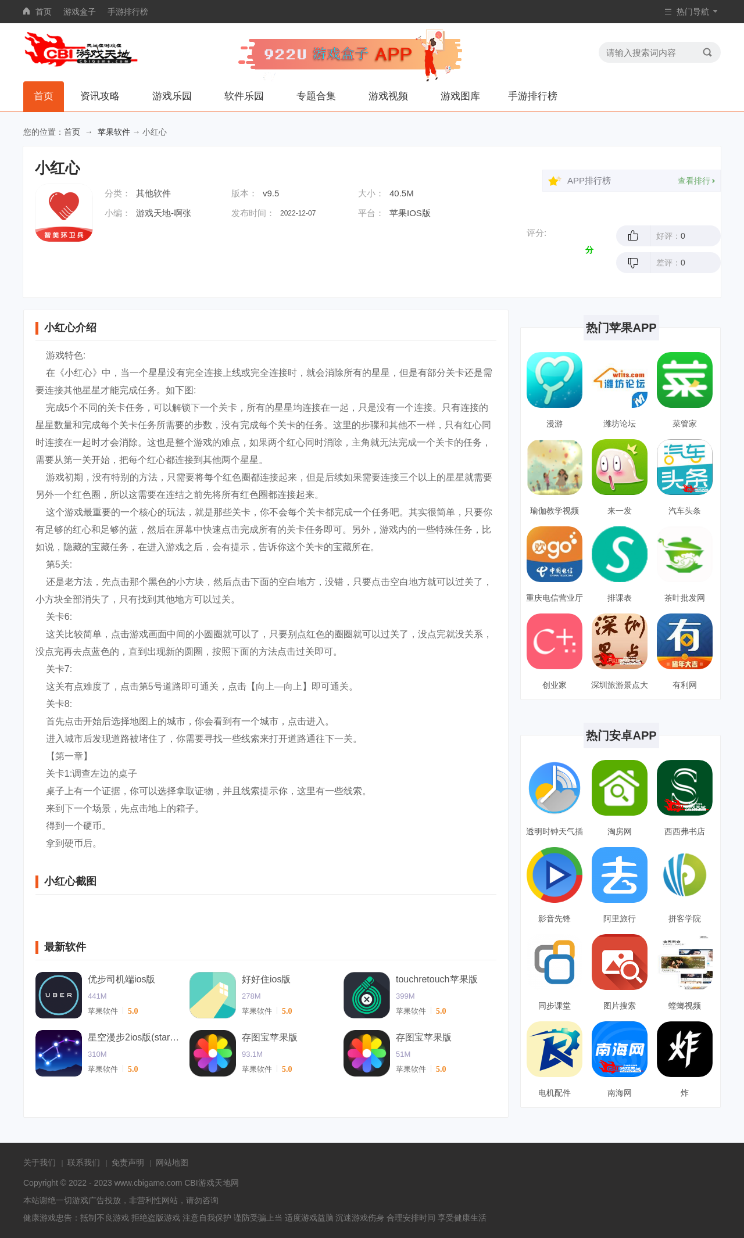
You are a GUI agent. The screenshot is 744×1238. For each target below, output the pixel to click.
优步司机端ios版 (121, 979)
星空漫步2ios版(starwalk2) (134, 1037)
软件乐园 (244, 96)
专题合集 (316, 96)
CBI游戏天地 (207, 1182)
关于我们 (39, 1162)
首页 (43, 11)
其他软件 (153, 193)
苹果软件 (114, 132)
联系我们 (83, 1162)
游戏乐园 (172, 96)
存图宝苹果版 (270, 1037)
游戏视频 (388, 96)
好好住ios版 (266, 979)
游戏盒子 (79, 11)
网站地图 (172, 1162)
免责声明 (128, 1162)
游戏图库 (460, 96)
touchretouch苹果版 (437, 979)
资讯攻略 (100, 96)
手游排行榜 (128, 11)
